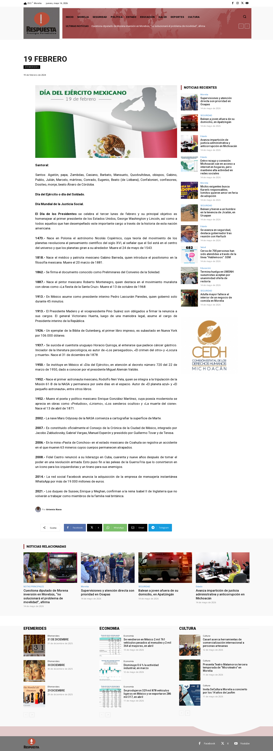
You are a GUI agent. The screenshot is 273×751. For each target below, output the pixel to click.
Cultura (206, 636)
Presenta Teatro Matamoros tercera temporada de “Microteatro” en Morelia (225, 667)
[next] (247, 26)
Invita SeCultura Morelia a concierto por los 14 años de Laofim (225, 691)
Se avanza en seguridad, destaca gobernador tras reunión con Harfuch (216, 233)
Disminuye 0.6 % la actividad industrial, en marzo (141, 667)
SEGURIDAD (206, 115)
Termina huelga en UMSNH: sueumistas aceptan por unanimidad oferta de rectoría (217, 276)
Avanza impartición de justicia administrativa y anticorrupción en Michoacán (218, 143)
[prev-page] (26, 714)
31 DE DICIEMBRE (58, 639)
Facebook (209, 743)
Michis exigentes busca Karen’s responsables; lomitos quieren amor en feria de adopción (219, 191)
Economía (129, 636)
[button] (244, 16)
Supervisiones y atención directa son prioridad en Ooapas (216, 101)
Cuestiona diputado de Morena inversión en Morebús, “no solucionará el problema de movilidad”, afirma (148, 26)
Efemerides (32, 67)
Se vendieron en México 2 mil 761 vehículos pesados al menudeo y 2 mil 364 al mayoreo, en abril (147, 642)
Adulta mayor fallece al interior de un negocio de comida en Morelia (216, 297)
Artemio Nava (54, 509)
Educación (205, 268)
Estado (203, 136)
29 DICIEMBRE (56, 690)
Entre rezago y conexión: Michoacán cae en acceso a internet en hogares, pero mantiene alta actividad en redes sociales (217, 167)
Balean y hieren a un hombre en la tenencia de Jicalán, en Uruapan (217, 212)
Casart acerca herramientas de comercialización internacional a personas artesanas (223, 642)
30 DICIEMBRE (56, 665)
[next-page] (32, 714)
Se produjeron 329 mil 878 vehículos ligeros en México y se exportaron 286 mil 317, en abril (147, 693)
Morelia (204, 94)
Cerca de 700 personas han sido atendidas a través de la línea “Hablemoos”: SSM (218, 254)
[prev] (241, 26)
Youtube (244, 743)
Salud (203, 247)
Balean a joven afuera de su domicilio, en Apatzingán (217, 120)
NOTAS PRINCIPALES (34, 586)
